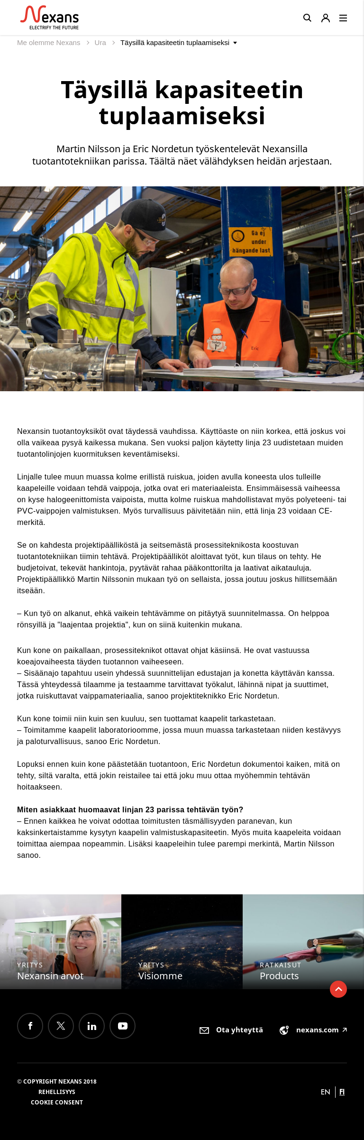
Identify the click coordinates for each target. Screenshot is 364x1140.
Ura (101, 42)
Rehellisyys (56, 1092)
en (325, 1091)
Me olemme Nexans (49, 42)
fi (342, 1091)
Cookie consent (57, 1102)
